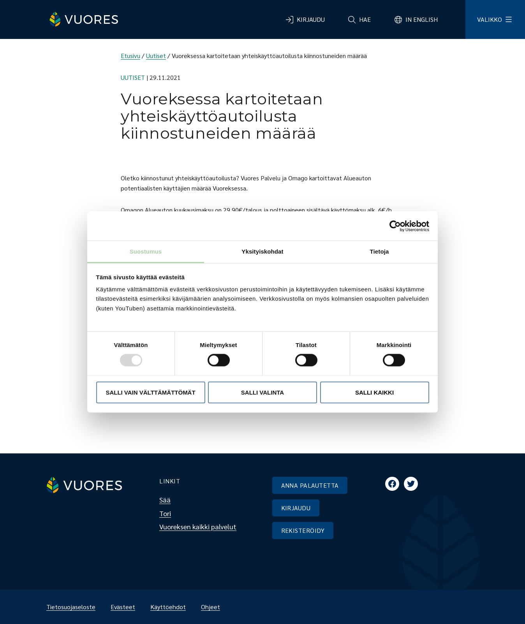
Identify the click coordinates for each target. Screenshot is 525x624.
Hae (365, 19)
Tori (165, 513)
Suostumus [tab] (146, 251)
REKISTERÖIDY (303, 530)
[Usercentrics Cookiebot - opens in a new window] (395, 226)
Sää (165, 499)
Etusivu (130, 55)
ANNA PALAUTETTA (310, 485)
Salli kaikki (374, 392)
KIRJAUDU (296, 508)
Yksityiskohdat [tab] (262, 251)
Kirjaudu (311, 19)
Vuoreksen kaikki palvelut (197, 526)
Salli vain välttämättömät (150, 392)
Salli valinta (262, 392)
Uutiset (156, 55)
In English (421, 19)
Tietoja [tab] (379, 251)
